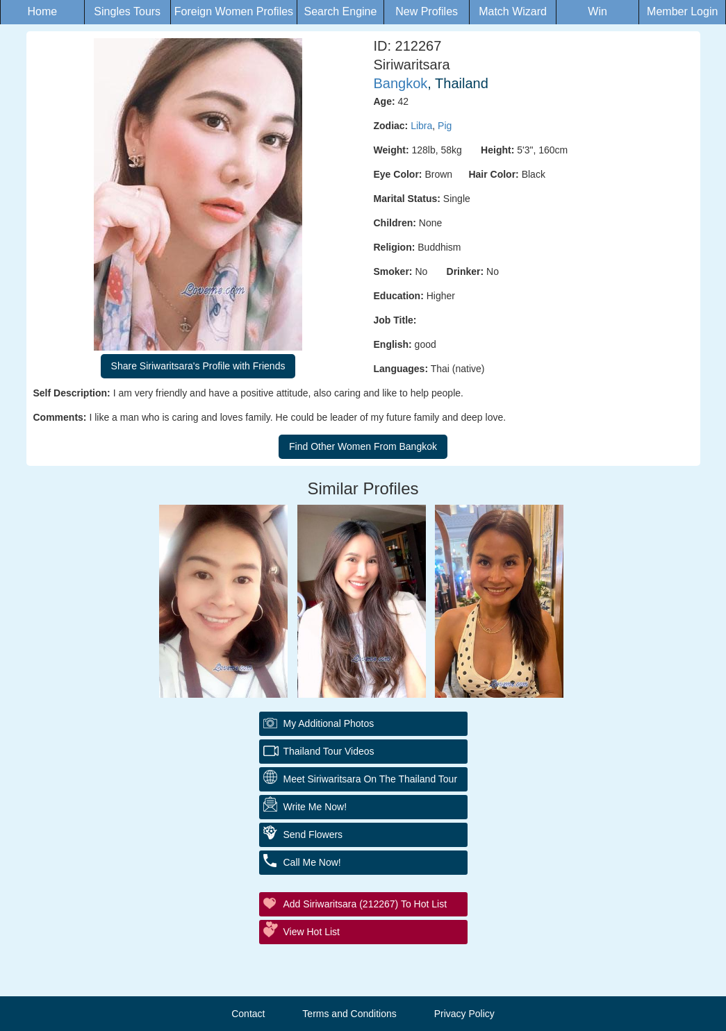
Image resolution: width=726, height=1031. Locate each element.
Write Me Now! (315, 806)
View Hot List (311, 931)
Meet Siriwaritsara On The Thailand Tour (370, 779)
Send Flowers (313, 834)
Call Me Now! (312, 862)
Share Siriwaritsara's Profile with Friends (198, 365)
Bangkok (401, 83)
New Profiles (426, 11)
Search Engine (340, 11)
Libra (421, 125)
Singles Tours (127, 11)
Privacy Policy (464, 1013)
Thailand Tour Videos (328, 751)
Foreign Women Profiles (233, 11)
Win (597, 11)
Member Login (682, 11)
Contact (248, 1013)
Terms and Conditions (349, 1013)
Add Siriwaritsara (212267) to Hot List (365, 904)
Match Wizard (513, 11)
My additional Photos (328, 723)
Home (43, 11)
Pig (445, 125)
